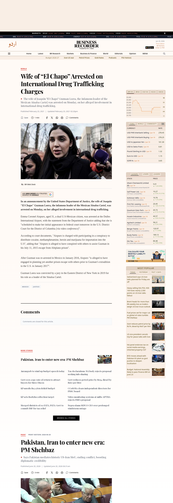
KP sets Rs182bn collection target (37, 397)
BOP (52, 37)
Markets (70, 53)
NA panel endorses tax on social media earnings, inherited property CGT (137, 347)
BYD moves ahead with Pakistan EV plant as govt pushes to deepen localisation (137, 360)
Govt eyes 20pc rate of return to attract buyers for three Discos (40, 381)
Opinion (132, 53)
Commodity (152, 124)
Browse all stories (66, 418)
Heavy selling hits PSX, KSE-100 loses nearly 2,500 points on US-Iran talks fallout (138, 292)
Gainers (134, 174)
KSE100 (145, 92)
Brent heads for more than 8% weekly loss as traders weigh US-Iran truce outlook (138, 304)
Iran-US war (69, 58)
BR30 (138, 92)
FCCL (146, 37)
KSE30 (153, 92)
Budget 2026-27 (52, 58)
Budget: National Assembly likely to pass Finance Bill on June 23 (138, 372)
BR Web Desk (30, 184)
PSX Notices (126, 58)
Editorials (119, 53)
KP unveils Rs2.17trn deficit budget (38, 388)
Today (132, 272)
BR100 (130, 92)
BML (22, 37)
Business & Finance (88, 53)
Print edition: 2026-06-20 (39, 435)
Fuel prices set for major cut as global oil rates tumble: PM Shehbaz (138, 315)
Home (28, 53)
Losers (146, 174)
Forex (132, 124)
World (105, 53)
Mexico (25, 286)
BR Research (55, 53)
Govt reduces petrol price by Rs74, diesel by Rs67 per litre (139, 325)
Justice (36, 286)
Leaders (156, 174)
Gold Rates (99, 58)
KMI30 (160, 92)
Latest (40, 53)
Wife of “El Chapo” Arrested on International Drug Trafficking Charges (62, 83)
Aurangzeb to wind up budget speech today (43, 371)
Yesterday (143, 272)
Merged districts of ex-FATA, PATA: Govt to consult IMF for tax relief (42, 407)
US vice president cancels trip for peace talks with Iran (138, 335)
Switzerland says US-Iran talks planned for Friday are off (138, 279)
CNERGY (84, 37)
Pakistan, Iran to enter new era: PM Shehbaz (52, 359)
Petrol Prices (84, 58)
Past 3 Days (156, 272)
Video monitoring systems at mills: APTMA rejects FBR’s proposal (89, 398)
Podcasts (112, 58)
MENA (145, 53)
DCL (115, 37)
